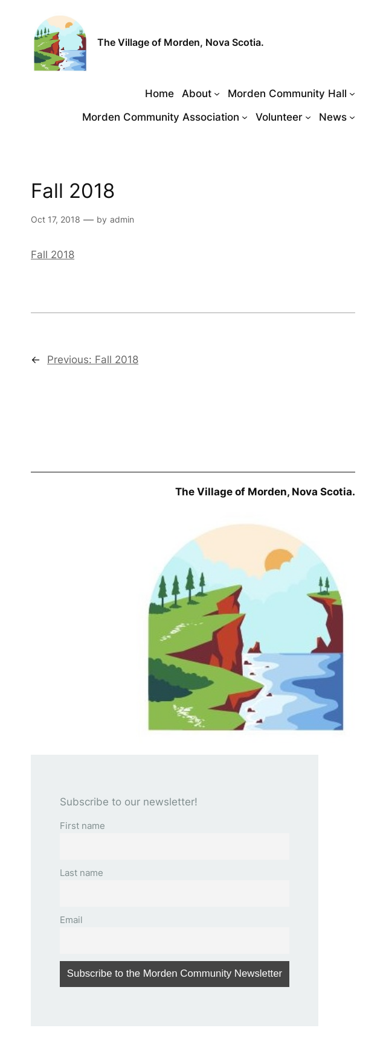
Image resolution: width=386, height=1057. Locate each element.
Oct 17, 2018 (55, 219)
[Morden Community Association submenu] (245, 117)
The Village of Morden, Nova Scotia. (180, 42)
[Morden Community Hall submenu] (352, 93)
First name (82, 825)
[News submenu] (352, 117)
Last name (81, 872)
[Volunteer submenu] (308, 117)
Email (71, 919)
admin (122, 219)
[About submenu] (217, 93)
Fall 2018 (52, 255)
